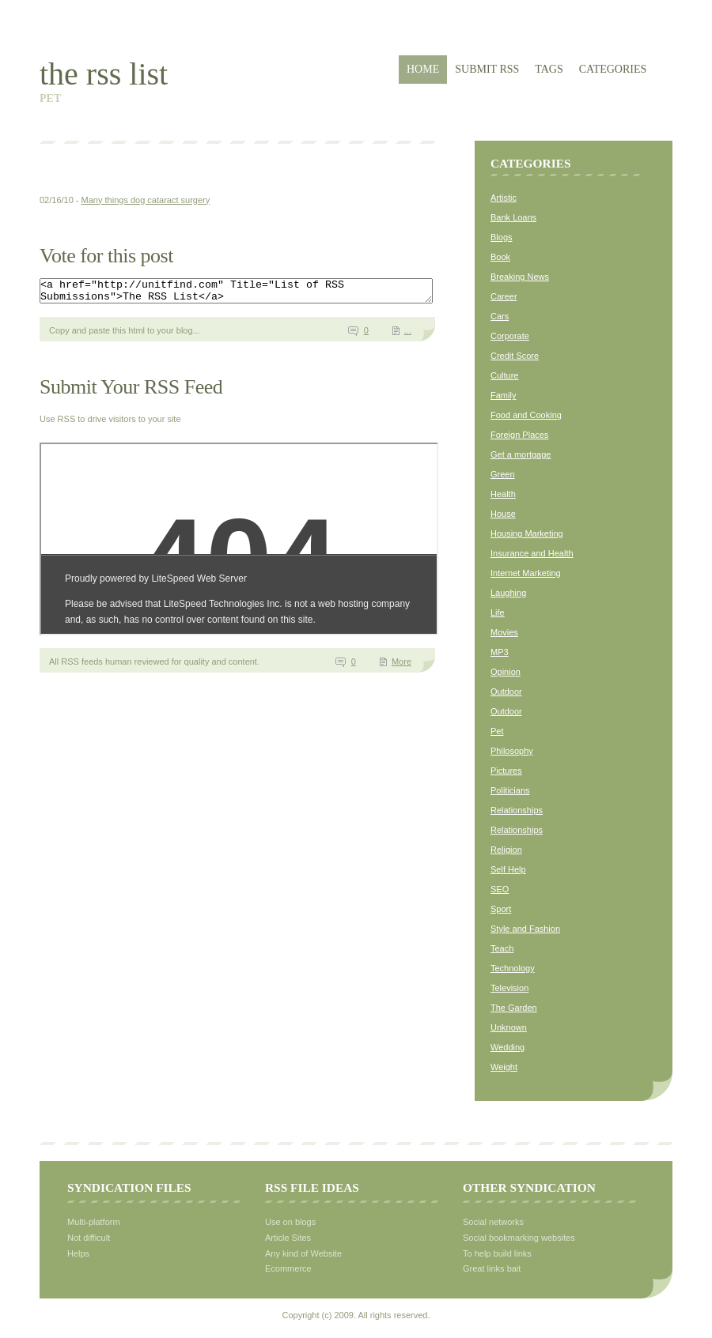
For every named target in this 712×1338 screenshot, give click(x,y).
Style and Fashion (525, 928)
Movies (504, 632)
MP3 (499, 652)
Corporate (509, 336)
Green (502, 474)
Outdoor (506, 691)
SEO (499, 889)
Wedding (507, 1047)
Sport (500, 909)
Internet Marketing (525, 573)
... (407, 335)
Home (423, 69)
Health (503, 494)
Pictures (506, 770)
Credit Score (514, 355)
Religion (506, 849)
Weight (503, 1067)
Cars (499, 316)
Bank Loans (513, 217)
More (401, 666)
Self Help (508, 869)
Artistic (503, 197)
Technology (512, 968)
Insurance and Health (532, 553)
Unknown (508, 1027)
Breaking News (519, 276)
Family (503, 395)
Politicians (510, 790)
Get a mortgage (520, 454)
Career (503, 296)
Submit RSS (487, 69)
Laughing (508, 592)
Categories (613, 69)
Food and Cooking (526, 415)
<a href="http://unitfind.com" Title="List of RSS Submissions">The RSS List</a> (260, 293)
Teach (501, 948)
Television (509, 988)
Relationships (516, 810)
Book (500, 257)
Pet (497, 731)
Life (497, 612)
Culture (504, 375)
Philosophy (511, 751)
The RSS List (104, 74)
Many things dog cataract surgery (145, 200)
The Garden (513, 1007)
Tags (548, 69)
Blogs (501, 237)
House (503, 513)
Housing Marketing (526, 533)
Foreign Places (519, 434)
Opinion (505, 672)
